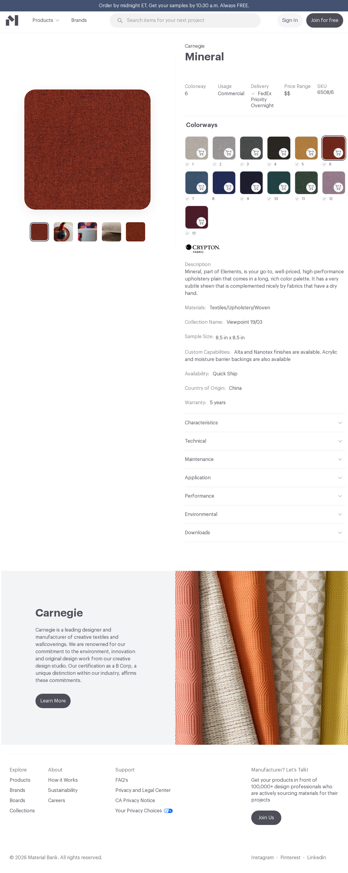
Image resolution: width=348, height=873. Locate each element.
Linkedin (316, 857)
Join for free (324, 20)
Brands (79, 20)
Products (42, 20)
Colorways (202, 125)
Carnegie (195, 46)
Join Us (266, 817)
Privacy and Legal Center (143, 790)
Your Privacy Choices (144, 811)
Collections (22, 810)
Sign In (290, 20)
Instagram (262, 857)
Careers (56, 800)
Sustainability (63, 790)
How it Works (63, 780)
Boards (17, 800)
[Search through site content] (188, 20)
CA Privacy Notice (135, 800)
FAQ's (121, 780)
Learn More (53, 701)
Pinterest (290, 857)
